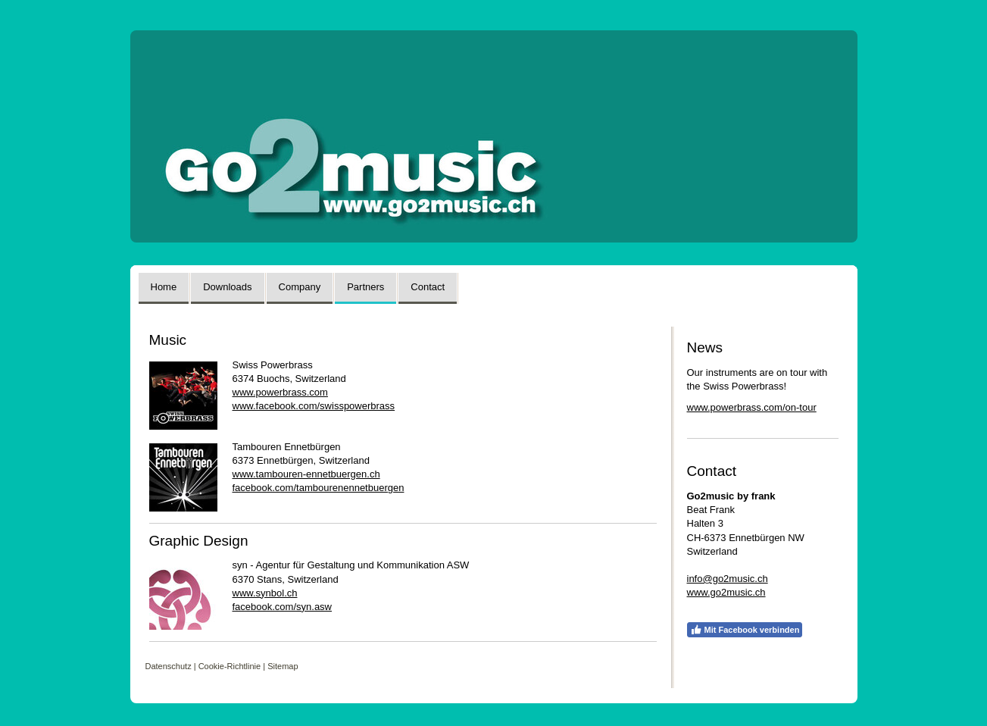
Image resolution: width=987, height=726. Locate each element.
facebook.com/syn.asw (283, 606)
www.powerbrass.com (280, 392)
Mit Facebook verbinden (745, 630)
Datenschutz (168, 666)
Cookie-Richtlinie (229, 666)
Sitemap (282, 666)
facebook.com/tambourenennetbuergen (318, 487)
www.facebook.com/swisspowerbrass (314, 406)
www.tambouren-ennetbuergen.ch (306, 474)
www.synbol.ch (265, 593)
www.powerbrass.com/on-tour (752, 407)
